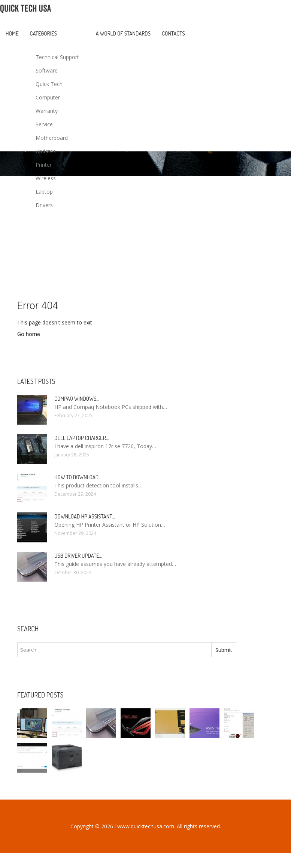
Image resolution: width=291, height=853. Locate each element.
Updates (46, 151)
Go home (28, 334)
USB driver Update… (78, 555)
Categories (43, 33)
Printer (44, 164)
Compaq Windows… (76, 398)
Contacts (173, 33)
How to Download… (77, 477)
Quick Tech (49, 83)
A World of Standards (123, 33)
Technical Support (57, 57)
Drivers (44, 205)
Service (44, 124)
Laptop (44, 191)
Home (12, 33)
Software (47, 70)
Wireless (46, 178)
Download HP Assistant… (84, 516)
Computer (48, 97)
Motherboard (52, 137)
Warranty (47, 110)
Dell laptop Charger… (81, 437)
